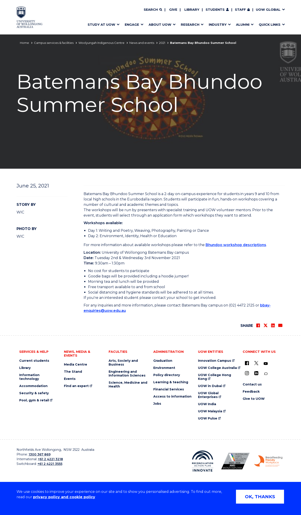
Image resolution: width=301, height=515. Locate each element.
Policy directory (166, 375)
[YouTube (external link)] (265, 364)
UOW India (207, 404)
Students (215, 10)
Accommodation (33, 386)
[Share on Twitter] (265, 325)
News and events (141, 43)
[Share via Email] (280, 325)
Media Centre (75, 364)
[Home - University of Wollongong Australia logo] (30, 17)
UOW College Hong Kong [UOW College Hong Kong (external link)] (214, 377)
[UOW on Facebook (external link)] (247, 363)
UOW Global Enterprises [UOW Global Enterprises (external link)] (208, 395)
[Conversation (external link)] (265, 373)
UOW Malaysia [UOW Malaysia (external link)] (210, 411)
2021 (162, 43)
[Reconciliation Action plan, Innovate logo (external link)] (202, 461)
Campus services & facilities (54, 43)
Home (24, 43)
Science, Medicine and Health (128, 384)
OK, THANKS (260, 496)
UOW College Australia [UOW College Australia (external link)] (217, 368)
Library (191, 10)
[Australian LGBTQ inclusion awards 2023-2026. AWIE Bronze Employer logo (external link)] (235, 461)
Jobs (157, 404)
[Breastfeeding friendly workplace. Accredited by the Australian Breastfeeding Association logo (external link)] (268, 461)
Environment (164, 368)
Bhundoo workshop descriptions (236, 245)
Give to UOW (254, 399)
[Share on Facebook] (258, 325)
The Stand (73, 372)
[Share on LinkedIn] (273, 325)
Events (70, 379)
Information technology (29, 377)
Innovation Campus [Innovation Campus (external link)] (214, 361)
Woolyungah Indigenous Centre (101, 43)
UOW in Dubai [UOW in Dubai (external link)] (210, 386)
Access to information (172, 396)
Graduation (162, 361)
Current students (34, 361)
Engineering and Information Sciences (127, 373)
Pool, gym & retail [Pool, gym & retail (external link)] (34, 400)
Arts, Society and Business (123, 362)
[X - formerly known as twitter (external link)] (256, 363)
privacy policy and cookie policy (64, 497)
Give (173, 10)
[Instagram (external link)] (247, 373)
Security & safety (34, 393)
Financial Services (168, 389)
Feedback (251, 392)
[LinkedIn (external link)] (256, 373)
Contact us (252, 384)
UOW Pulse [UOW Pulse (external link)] (207, 418)
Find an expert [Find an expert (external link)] (76, 386)
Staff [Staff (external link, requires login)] (240, 10)
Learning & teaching (170, 382)
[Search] (152, 10)
